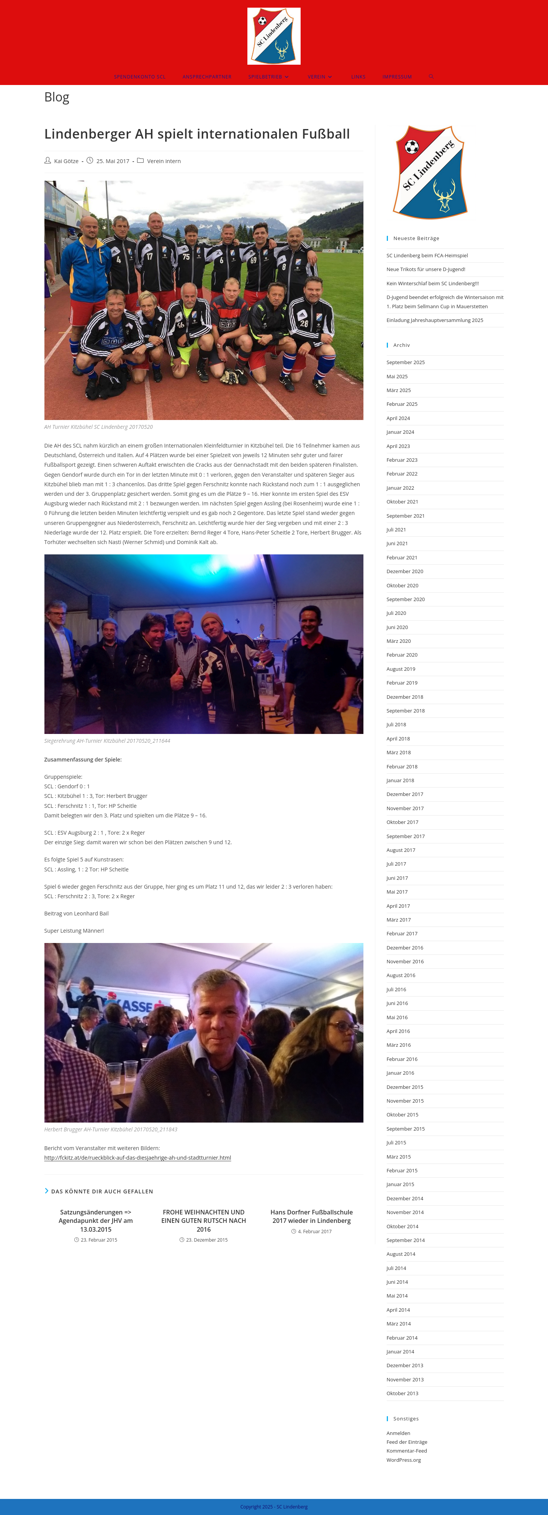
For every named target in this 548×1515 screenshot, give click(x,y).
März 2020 (399, 640)
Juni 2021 (397, 543)
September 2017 (406, 836)
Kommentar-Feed (407, 1450)
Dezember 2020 (405, 571)
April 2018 (398, 738)
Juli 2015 (396, 1142)
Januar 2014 (400, 1351)
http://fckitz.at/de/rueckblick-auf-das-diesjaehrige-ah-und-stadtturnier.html (137, 1157)
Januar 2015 (400, 1184)
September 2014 (406, 1240)
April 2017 (398, 905)
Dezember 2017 (405, 794)
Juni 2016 (397, 1003)
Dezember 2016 (405, 947)
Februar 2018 (402, 766)
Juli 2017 (396, 863)
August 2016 (401, 975)
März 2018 (399, 752)
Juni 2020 (397, 627)
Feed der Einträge (407, 1441)
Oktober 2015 (403, 1114)
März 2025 (399, 390)
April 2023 (398, 446)
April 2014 (398, 1309)
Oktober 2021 (403, 501)
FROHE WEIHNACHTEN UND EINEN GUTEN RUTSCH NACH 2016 (203, 1221)
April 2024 (398, 418)
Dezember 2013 (405, 1365)
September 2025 (406, 362)
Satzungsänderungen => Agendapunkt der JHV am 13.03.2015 (96, 1221)
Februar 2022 (402, 473)
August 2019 (401, 668)
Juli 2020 (396, 613)
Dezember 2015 (405, 1087)
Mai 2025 (397, 376)
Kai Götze (66, 161)
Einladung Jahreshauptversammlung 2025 (435, 320)
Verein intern (164, 161)
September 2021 (406, 515)
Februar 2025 (402, 403)
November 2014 (405, 1212)
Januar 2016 (400, 1072)
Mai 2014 (397, 1295)
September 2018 (406, 710)
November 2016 (405, 961)
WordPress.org (404, 1459)
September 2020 (406, 599)
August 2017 (401, 850)
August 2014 (401, 1253)
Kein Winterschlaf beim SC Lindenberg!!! (433, 283)
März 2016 (399, 1044)
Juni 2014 (397, 1281)
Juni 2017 (397, 877)
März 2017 (399, 919)
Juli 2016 (396, 989)
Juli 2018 (396, 724)
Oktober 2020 (403, 585)
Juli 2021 (396, 529)
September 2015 (406, 1128)
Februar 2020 (402, 654)
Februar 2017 (402, 933)
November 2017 (405, 808)
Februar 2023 (402, 459)
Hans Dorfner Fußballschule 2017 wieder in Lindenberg (311, 1216)
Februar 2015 (402, 1170)
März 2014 (399, 1323)
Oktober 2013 (403, 1393)
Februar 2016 (402, 1059)
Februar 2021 (402, 557)
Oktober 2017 (403, 822)
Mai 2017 (397, 891)
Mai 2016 (397, 1017)
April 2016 (398, 1031)
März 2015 (399, 1156)
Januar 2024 (400, 431)
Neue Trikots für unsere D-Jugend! (426, 269)
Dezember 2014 (405, 1198)
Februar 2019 (402, 682)
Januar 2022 (400, 487)
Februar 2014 (402, 1337)
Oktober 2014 (403, 1226)
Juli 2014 (396, 1268)
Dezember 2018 (405, 696)
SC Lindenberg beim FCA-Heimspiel (427, 255)
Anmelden (399, 1433)
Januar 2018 (400, 780)
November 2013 (405, 1379)
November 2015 (405, 1100)
